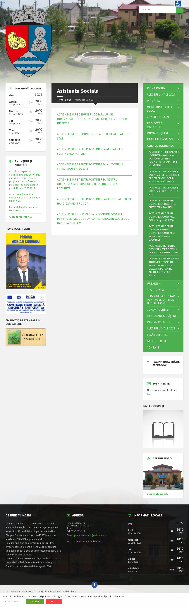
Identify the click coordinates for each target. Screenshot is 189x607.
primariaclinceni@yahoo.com (90, 535)
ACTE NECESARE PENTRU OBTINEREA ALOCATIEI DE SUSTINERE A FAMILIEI (162, 204)
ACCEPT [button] (35, 601)
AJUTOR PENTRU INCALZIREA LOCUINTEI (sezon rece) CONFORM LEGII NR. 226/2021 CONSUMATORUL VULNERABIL (164, 158)
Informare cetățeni (161, 316)
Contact (153, 347)
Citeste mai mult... (20, 216)
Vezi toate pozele (158, 494)
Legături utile (157, 334)
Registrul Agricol (160, 139)
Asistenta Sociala (160, 145)
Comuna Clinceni (159, 309)
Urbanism (154, 283)
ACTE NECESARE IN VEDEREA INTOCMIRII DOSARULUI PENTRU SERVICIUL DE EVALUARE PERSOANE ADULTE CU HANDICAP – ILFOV (93, 218)
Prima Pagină (64, 99)
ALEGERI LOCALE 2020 (161, 94)
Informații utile (159, 322)
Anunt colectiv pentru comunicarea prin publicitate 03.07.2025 (25, 198)
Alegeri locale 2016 (161, 328)
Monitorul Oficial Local (160, 108)
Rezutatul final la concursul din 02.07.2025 (24, 208)
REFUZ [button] (54, 601)
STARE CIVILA (155, 290)
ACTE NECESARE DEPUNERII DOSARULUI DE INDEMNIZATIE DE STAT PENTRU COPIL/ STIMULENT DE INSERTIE (92, 119)
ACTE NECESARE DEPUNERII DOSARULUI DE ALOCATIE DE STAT (164, 191)
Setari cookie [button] (11, 601)
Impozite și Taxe (158, 133)
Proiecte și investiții (155, 125)
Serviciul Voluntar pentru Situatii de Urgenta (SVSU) (161, 299)
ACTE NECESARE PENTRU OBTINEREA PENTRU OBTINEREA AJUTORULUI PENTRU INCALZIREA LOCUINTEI (87, 184)
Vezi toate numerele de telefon (84, 541)
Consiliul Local (158, 117)
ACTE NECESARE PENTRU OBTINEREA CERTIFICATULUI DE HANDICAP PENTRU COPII (163, 249)
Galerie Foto (156, 341)
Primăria (153, 101)
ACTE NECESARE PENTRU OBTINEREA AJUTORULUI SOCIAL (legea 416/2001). (162, 217)
